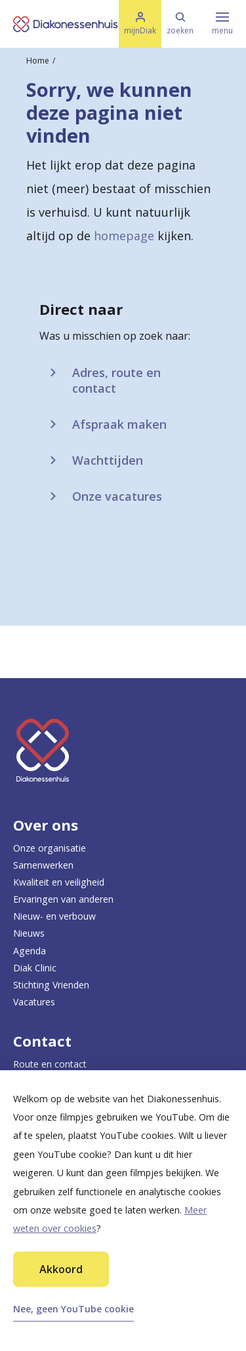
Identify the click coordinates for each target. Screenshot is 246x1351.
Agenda (29, 951)
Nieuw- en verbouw (54, 916)
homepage (124, 235)
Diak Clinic (34, 968)
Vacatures (34, 1002)
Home (37, 60)
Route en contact (50, 1064)
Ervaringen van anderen (63, 899)
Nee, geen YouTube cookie (73, 1309)
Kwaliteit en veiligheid (58, 882)
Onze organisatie (49, 848)
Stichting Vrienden (51, 985)
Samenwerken (43, 865)
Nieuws (29, 933)
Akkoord (61, 1269)
